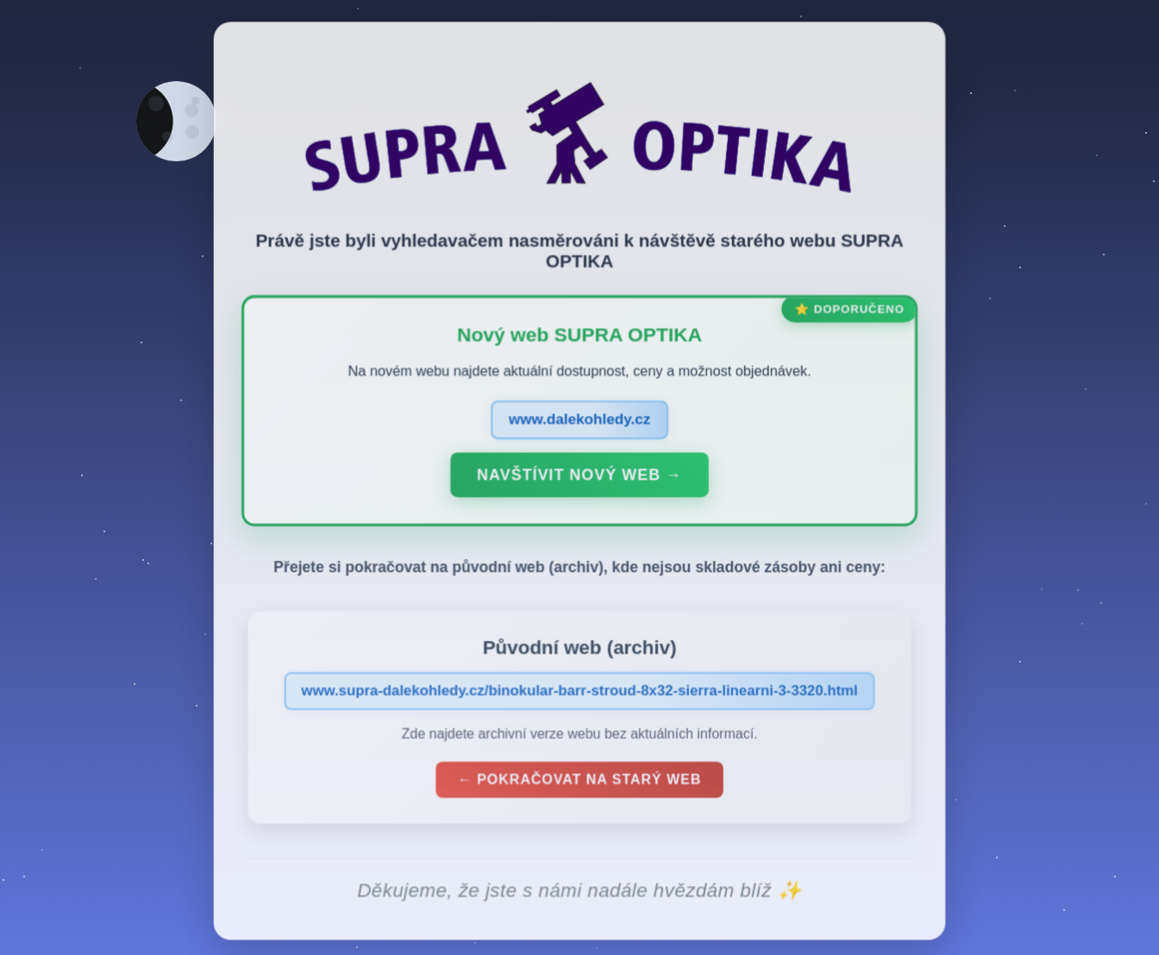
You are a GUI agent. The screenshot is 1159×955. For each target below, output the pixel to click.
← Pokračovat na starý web (579, 782)
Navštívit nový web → (579, 477)
